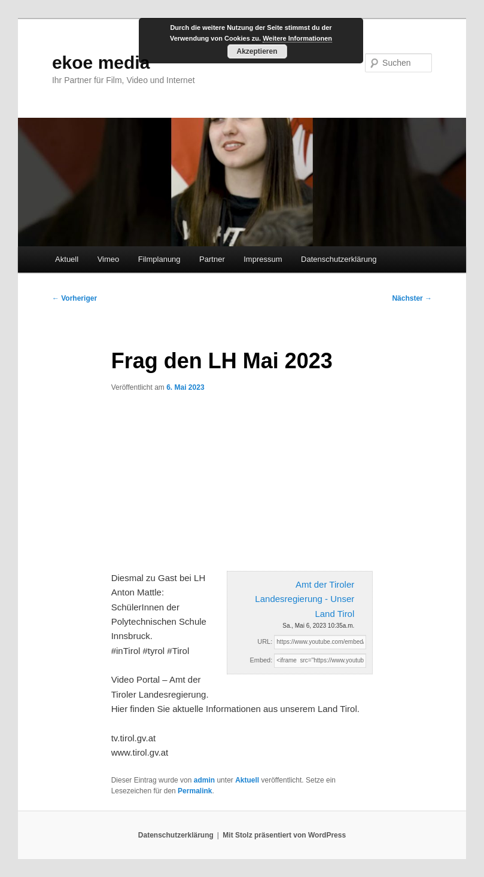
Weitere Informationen (297, 38)
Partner (212, 259)
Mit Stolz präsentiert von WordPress (284, 835)
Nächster (412, 298)
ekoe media (101, 62)
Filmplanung (159, 259)
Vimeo (109, 259)
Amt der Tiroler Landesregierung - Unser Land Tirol (304, 599)
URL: (264, 641)
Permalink (195, 791)
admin (204, 780)
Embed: (260, 660)
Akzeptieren (256, 51)
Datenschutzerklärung (338, 259)
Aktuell (66, 259)
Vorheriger (74, 298)
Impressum (262, 259)
